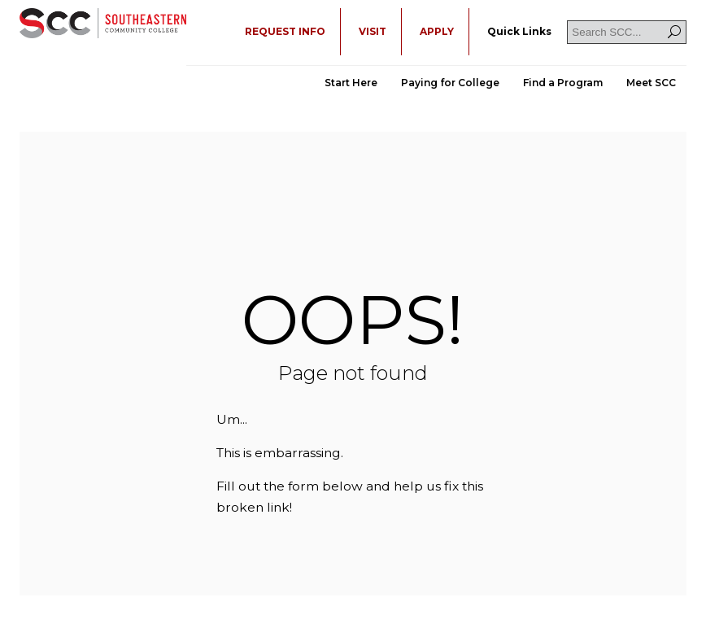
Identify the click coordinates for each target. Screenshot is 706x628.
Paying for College (450, 82)
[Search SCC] (626, 32)
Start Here (351, 82)
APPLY (437, 31)
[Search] (674, 32)
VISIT (372, 31)
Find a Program (563, 82)
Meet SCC (651, 82)
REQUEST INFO (285, 31)
